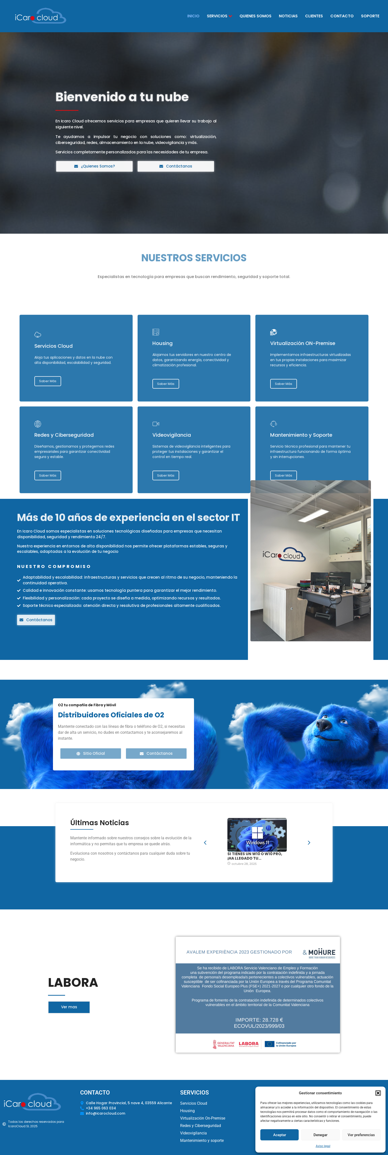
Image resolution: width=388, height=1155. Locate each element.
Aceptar (279, 1135)
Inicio (193, 16)
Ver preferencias (361, 1135)
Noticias (288, 16)
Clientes (314, 16)
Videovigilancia (193, 1133)
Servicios (219, 16)
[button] (378, 1093)
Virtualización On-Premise (202, 1118)
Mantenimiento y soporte (202, 1140)
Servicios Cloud (193, 1103)
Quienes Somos (255, 16)
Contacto (342, 16)
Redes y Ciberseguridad (200, 1125)
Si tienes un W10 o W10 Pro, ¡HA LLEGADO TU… (254, 856)
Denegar (320, 1135)
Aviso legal (323, 1146)
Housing (187, 1110)
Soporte (370, 16)
